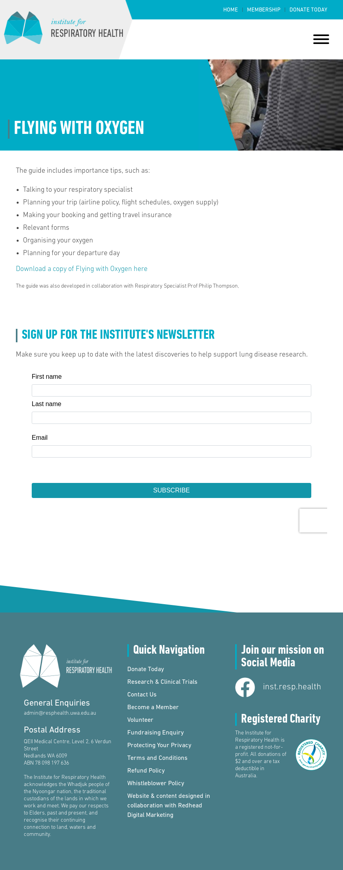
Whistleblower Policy (155, 783)
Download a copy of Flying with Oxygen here (82, 269)
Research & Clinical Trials (162, 682)
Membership (263, 10)
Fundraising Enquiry (155, 733)
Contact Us (142, 695)
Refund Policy (146, 771)
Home (230, 10)
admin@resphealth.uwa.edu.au (60, 713)
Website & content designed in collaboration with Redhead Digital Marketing (168, 805)
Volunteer (140, 720)
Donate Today (308, 10)
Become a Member (153, 707)
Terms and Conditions (157, 758)
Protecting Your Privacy (159, 745)
